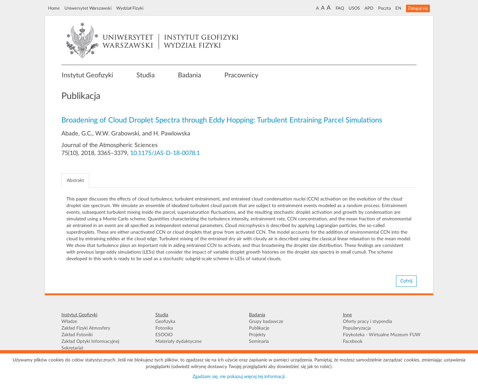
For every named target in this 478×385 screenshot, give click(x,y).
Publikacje (259, 328)
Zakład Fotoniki (77, 335)
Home (54, 8)
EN (398, 8)
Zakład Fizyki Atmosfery (85, 328)
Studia (145, 75)
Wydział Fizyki (129, 8)
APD (368, 8)
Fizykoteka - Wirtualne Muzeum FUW (382, 335)
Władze (69, 321)
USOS (354, 8)
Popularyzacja (357, 328)
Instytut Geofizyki (87, 75)
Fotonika (164, 328)
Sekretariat (72, 348)
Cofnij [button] (406, 281)
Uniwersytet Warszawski (88, 8)
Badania (189, 75)
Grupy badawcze (266, 321)
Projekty (257, 335)
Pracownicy (241, 75)
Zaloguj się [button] (418, 8)
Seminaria (259, 341)
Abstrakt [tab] (75, 180)
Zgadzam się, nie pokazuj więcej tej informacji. (239, 376)
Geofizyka (165, 321)
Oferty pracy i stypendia (367, 321)
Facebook (352, 341)
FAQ (340, 8)
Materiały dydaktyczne (178, 341)
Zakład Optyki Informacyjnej (90, 341)
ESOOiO (164, 335)
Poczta (384, 8)
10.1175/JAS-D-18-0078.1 (165, 153)
